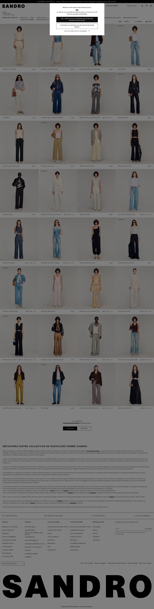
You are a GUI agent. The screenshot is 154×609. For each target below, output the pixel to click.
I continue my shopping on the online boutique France (77, 26)
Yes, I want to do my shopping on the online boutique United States (77, 19)
